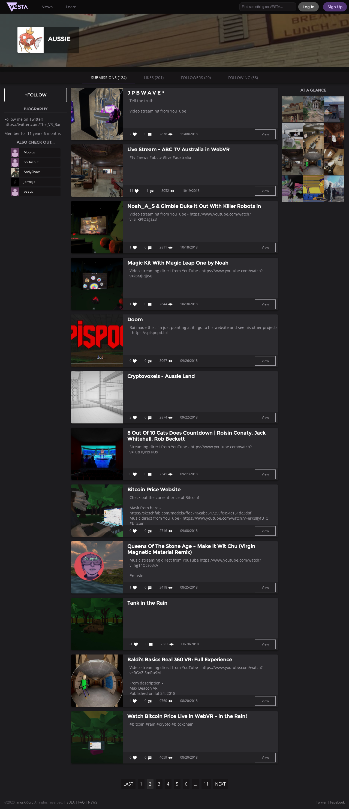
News (47, 6)
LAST (128, 784)
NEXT (220, 784)
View (265, 134)
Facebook (337, 802)
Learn (71, 6)
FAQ (81, 802)
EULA (71, 802)
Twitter (321, 802)
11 (206, 784)
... (195, 784)
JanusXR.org (25, 802)
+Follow (36, 95)
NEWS (92, 802)
